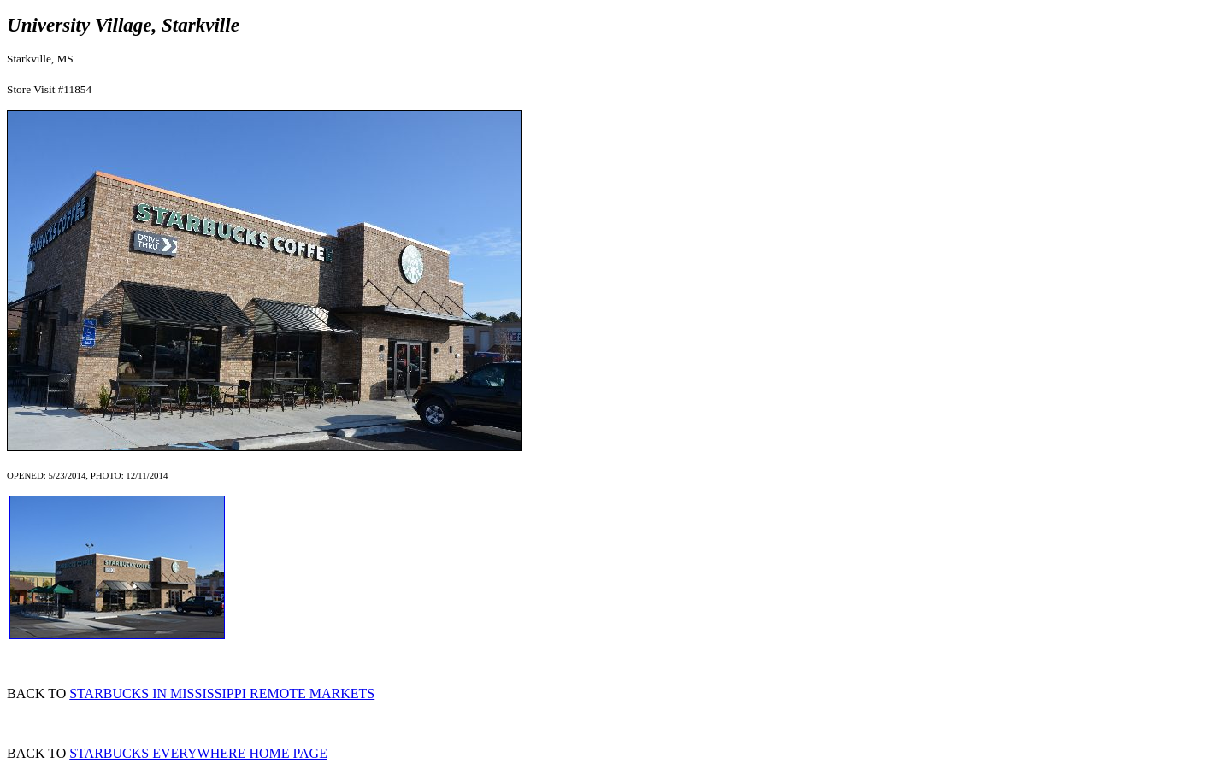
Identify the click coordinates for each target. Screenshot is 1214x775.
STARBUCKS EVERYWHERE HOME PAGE (198, 753)
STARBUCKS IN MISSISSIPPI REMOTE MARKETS (221, 693)
